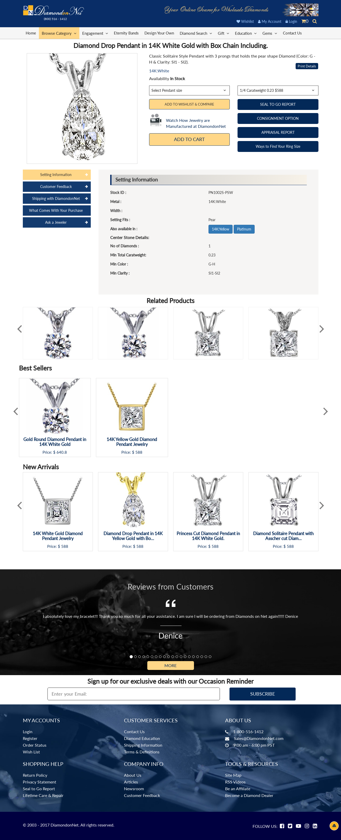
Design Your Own (159, 33)
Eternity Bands (126, 33)
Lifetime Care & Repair (43, 795)
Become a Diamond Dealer (249, 795)
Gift (223, 33)
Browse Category (59, 33)
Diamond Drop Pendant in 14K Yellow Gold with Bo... (133, 536)
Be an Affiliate (237, 788)
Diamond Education (142, 738)
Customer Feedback (142, 795)
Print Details (307, 66)
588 (138, 452)
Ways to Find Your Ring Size (278, 146)
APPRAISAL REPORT (278, 132)
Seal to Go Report (39, 788)
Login (291, 21)
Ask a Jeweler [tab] (56, 222)
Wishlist (245, 21)
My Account (269, 21)
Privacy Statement (39, 781)
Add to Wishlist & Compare (189, 104)
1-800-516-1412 (248, 731)
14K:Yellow (220, 229)
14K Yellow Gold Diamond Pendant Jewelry (132, 442)
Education (246, 33)
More (170, 665)
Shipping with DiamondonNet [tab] (56, 198)
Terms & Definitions (141, 751)
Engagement (95, 33)
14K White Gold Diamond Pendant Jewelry (58, 536)
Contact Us (292, 33)
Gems (269, 33)
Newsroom (134, 788)
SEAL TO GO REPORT (278, 104)
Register (30, 738)
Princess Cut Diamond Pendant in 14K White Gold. (208, 536)
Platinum (244, 229)
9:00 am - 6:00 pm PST (254, 745)
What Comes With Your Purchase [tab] (56, 210)
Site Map (233, 775)
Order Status (34, 745)
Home (31, 33)
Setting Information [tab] (56, 174)
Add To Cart (189, 139)
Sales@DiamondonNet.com (258, 738)
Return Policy (35, 775)
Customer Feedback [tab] (56, 186)
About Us (132, 775)
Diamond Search (196, 33)
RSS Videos (235, 781)
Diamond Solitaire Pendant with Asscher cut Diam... (283, 536)
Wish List (31, 751)
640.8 (62, 452)
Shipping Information (143, 745)
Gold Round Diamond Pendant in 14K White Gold (54, 442)
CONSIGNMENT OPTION (278, 118)
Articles (131, 781)
